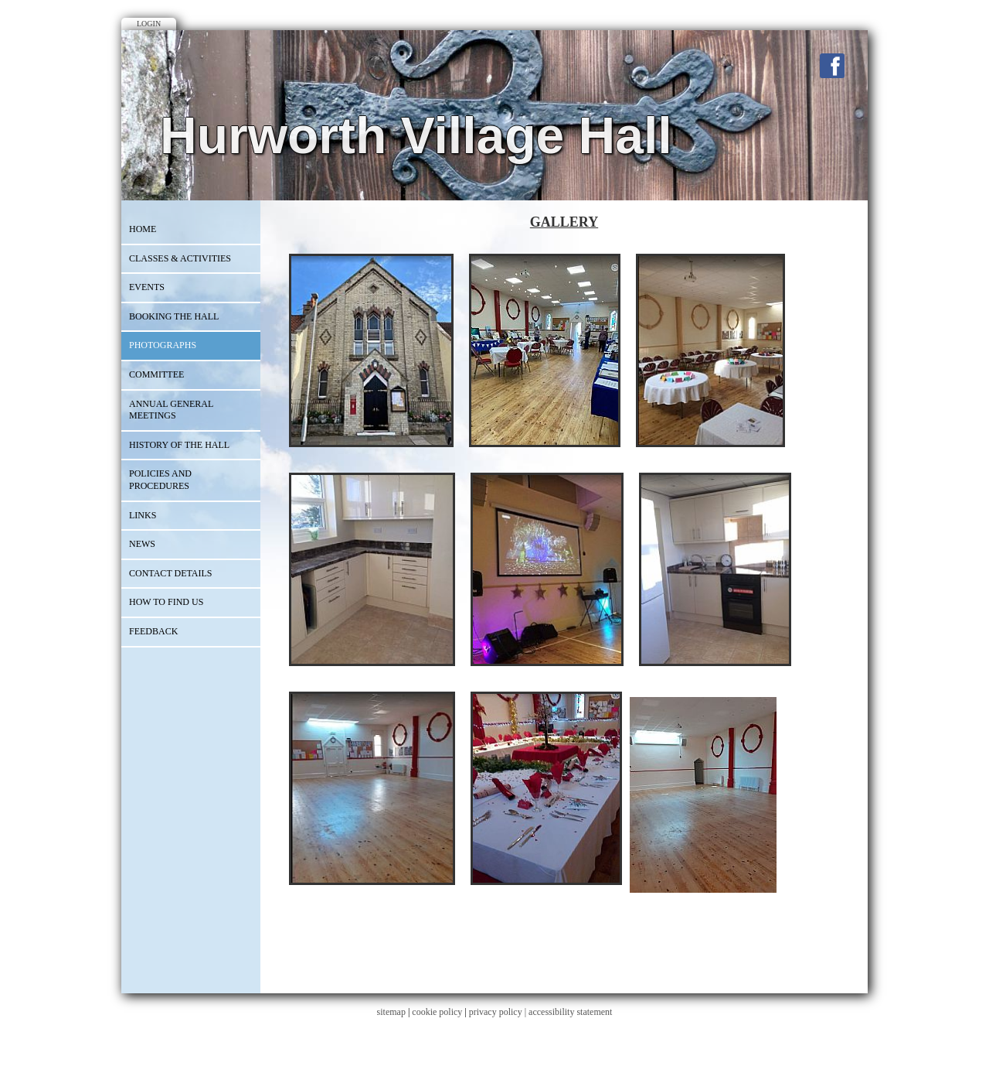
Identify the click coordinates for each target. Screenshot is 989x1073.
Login (149, 23)
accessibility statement (570, 1011)
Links (142, 515)
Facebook (832, 65)
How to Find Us (166, 601)
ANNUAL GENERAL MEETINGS (171, 410)
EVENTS (147, 287)
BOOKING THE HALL (174, 316)
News (142, 543)
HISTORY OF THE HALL (179, 444)
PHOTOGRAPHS (162, 345)
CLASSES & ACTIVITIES (180, 258)
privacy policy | (498, 1011)
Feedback (153, 631)
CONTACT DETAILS (170, 573)
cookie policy (437, 1011)
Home (142, 229)
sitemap (391, 1011)
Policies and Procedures (160, 479)
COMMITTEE (156, 374)
